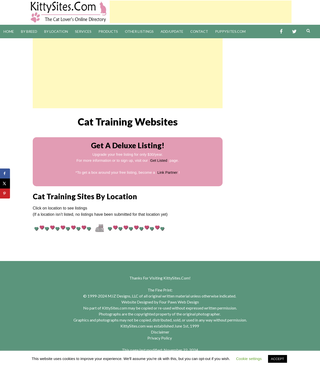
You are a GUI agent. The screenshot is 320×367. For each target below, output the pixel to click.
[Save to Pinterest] (5, 193)
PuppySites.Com (230, 31)
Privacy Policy (159, 338)
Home (8, 31)
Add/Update (172, 31)
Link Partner (167, 172)
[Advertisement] (201, 11)
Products (108, 31)
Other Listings (139, 31)
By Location (56, 31)
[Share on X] (5, 183)
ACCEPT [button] (277, 359)
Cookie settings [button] (249, 358)
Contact (199, 31)
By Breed (29, 31)
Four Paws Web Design (179, 302)
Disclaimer (160, 332)
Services (83, 31)
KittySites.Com (176, 278)
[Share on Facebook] (5, 173)
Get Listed (158, 160)
